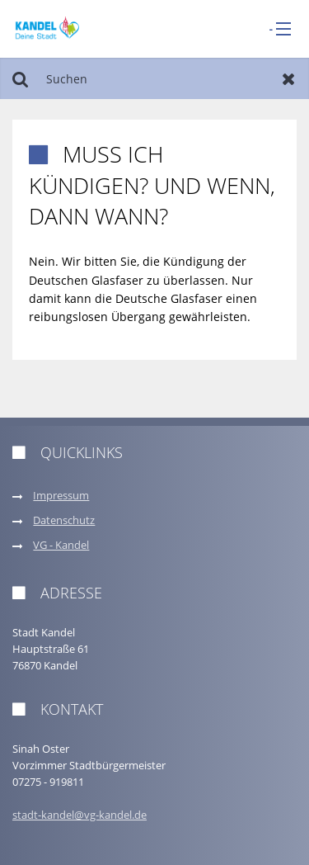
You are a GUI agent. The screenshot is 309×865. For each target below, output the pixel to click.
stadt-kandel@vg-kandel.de (79, 815)
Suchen (20, 78)
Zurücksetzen (288, 78)
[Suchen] (154, 78)
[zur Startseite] (47, 27)
